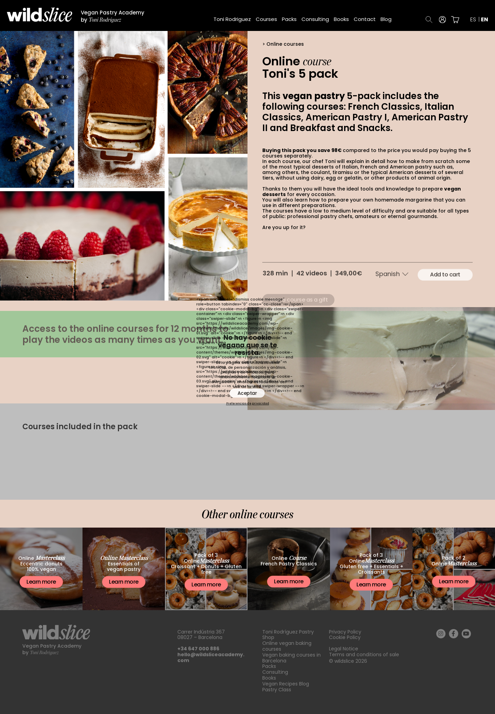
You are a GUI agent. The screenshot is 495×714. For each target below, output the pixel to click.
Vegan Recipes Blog (285, 683)
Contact (365, 19)
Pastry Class (276, 689)
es (473, 19)
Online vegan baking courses (286, 646)
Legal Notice (343, 648)
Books (341, 19)
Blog (386, 19)
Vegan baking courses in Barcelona (291, 657)
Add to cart (445, 292)
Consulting (315, 19)
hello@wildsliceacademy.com (210, 657)
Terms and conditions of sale (364, 654)
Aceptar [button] (247, 393)
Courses (266, 19)
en (484, 19)
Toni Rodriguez (232, 19)
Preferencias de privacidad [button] (247, 403)
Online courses (285, 44)
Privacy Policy (345, 631)
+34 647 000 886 (198, 648)
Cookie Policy (345, 637)
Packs (289, 19)
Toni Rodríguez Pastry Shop (288, 634)
